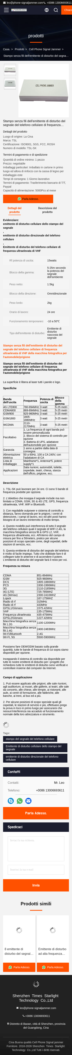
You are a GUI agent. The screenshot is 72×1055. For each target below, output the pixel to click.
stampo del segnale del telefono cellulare (30, 738)
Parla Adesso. (36, 813)
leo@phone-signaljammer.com (23, 2)
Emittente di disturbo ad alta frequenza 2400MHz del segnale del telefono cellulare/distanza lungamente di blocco (52, 951)
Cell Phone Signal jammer (45, 49)
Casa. (6, 49)
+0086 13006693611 (57, 2)
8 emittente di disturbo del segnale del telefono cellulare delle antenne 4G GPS (19, 951)
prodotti (19, 49)
